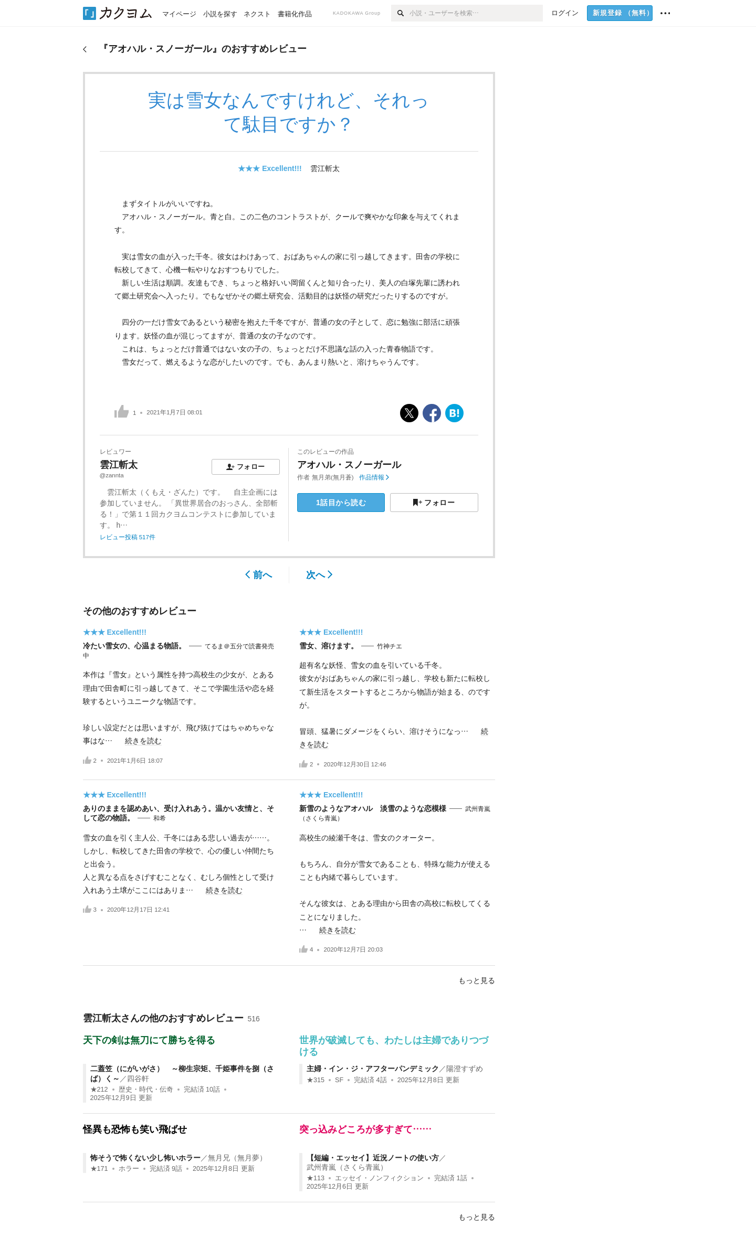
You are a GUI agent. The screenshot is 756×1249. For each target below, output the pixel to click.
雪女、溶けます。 (328, 646)
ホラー (129, 1168)
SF (339, 1080)
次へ (319, 575)
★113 (315, 1178)
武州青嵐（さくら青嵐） (347, 1167)
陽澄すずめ (464, 1068)
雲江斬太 (325, 168)
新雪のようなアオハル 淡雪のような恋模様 (372, 808)
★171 (99, 1168)
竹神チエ (389, 646)
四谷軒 (138, 1078)
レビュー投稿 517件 (127, 537)
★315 (315, 1080)
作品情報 (374, 477)
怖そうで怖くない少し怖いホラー (145, 1158)
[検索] (400, 13)
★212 (99, 1089)
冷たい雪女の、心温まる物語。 (134, 646)
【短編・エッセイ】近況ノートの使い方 (373, 1158)
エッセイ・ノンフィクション (379, 1178)
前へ (258, 575)
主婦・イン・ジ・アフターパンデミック (373, 1068)
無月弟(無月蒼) (333, 477)
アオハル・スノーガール (349, 465)
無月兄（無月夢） (237, 1158)
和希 (159, 818)
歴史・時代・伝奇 (146, 1089)
